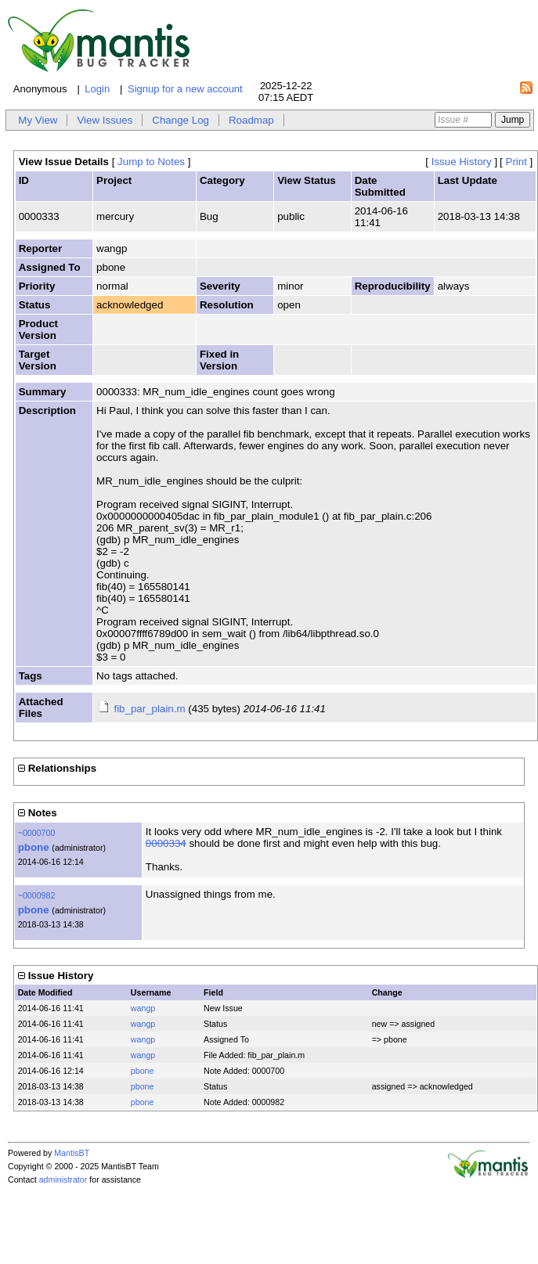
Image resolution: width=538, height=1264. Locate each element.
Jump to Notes (151, 161)
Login (97, 89)
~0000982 (37, 895)
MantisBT (71, 1153)
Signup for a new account (185, 89)
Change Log (180, 120)
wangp (143, 1008)
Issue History (461, 161)
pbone (33, 847)
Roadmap (251, 120)
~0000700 (37, 832)
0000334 (166, 843)
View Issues (104, 120)
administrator (63, 1179)
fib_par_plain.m (149, 709)
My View (37, 120)
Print (516, 161)
